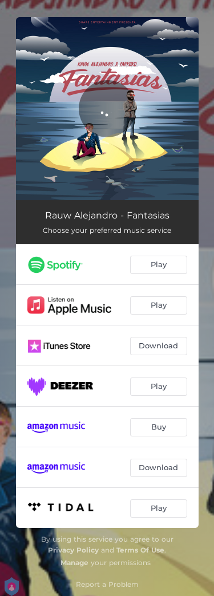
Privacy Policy (73, 550)
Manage (74, 562)
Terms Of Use (140, 550)
